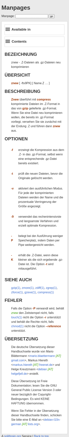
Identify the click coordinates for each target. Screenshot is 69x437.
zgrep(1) (51, 287)
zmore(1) (28, 287)
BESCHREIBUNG (22, 91)
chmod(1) (17, 326)
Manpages (15, 7)
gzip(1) (15, 287)
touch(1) (16, 317)
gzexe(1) (30, 292)
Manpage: (8, 16)
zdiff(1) (39, 287)
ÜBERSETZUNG (21, 338)
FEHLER (13, 300)
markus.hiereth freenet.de (32, 364)
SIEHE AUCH (18, 279)
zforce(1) (17, 292)
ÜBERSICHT (17, 74)
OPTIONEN (16, 138)
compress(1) (46, 292)
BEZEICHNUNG (21, 54)
